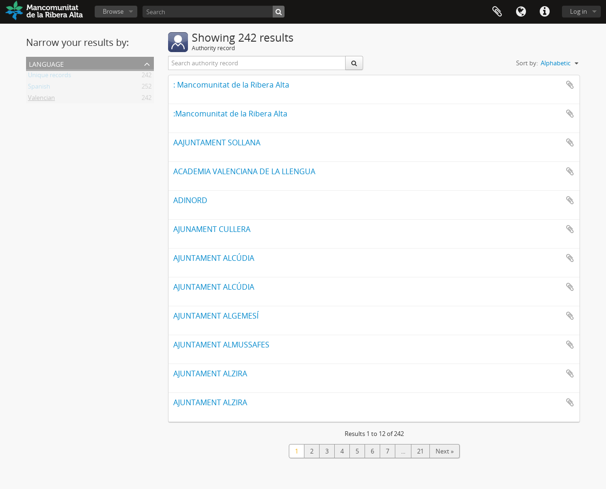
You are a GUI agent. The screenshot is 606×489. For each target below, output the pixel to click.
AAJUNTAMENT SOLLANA (216, 142)
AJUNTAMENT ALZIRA (210, 373)
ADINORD (190, 200)
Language (521, 12)
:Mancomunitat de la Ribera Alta (230, 113)
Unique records (49, 76)
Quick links (544, 12)
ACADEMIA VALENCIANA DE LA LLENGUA (244, 171)
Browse (113, 11)
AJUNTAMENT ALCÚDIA (213, 258)
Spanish (39, 88)
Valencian (41, 99)
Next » (445, 451)
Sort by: (527, 63)
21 (420, 451)
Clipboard (497, 12)
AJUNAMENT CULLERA (211, 229)
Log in (578, 11)
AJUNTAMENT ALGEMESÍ (215, 316)
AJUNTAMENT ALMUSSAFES (221, 344)
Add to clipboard (570, 84)
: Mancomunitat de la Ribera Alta (231, 85)
